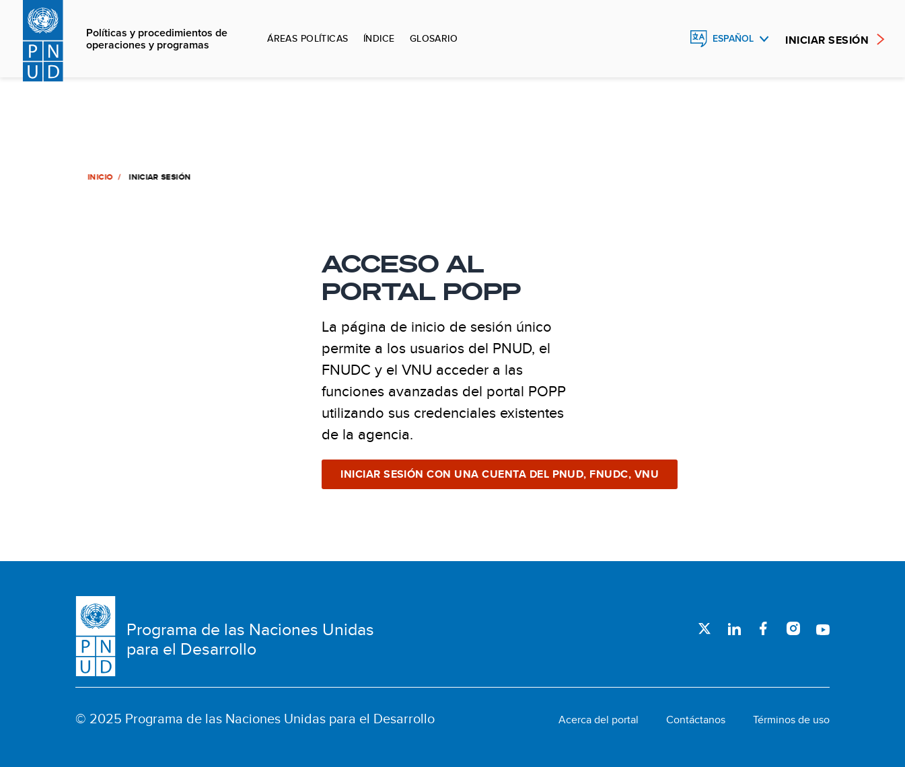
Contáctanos (695, 720)
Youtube (823, 628)
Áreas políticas (307, 38)
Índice (379, 38)
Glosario (434, 38)
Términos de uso (791, 720)
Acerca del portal (598, 720)
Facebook (763, 628)
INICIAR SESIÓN (827, 40)
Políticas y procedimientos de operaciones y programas (156, 39)
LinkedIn (734, 628)
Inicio (99, 177)
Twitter (704, 628)
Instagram (793, 628)
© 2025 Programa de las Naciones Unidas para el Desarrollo (255, 718)
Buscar (669, 39)
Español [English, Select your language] (733, 38)
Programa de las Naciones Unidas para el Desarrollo (250, 639)
